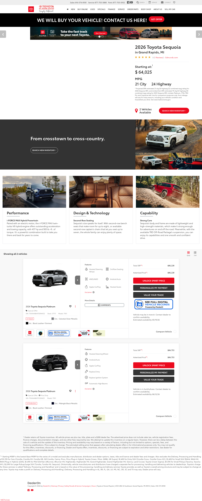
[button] (77, 280)
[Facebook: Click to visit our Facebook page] (128, 2)
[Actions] (75, 306)
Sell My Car (170, 9)
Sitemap (54, 486)
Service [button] (121, 9)
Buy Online (83, 9)
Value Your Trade (154, 294)
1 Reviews (159, 57)
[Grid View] (188, 253)
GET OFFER (156, 19)
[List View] (195, 253)
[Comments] (104, 305)
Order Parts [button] (132, 9)
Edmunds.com (171, 57)
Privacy (60, 486)
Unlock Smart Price (154, 280)
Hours (94, 486)
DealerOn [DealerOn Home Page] (46, 486)
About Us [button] (158, 9)
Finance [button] (111, 9)
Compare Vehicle (164, 331)
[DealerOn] (34, 483)
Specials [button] (101, 9)
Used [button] (92, 9)
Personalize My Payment (153, 287)
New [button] (73, 9)
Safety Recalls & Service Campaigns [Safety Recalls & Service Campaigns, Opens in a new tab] (77, 486)
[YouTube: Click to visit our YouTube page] (131, 2)
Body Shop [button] (146, 9)
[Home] (68, 9)
